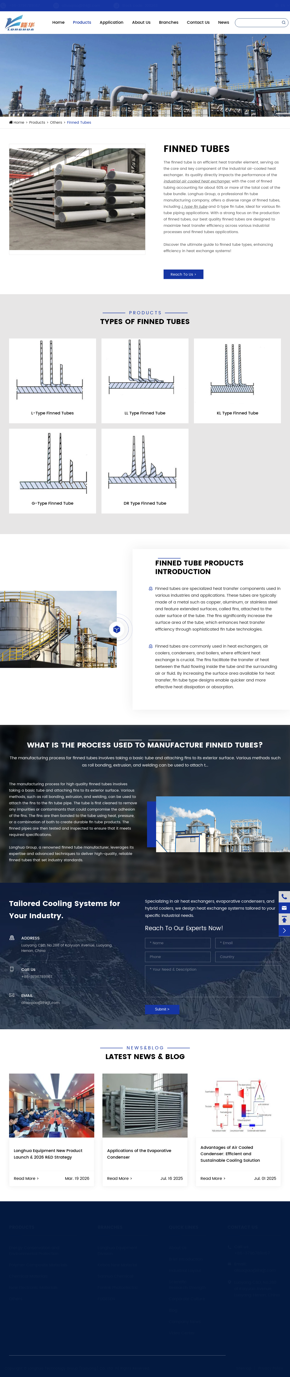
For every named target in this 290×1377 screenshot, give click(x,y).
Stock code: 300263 (144, 5)
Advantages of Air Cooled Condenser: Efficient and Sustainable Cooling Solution (230, 1154)
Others (56, 122)
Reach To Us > (183, 274)
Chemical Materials (28, 1276)
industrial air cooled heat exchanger (197, 181)
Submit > (162, 1009)
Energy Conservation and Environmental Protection (34, 1250)
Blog (173, 1310)
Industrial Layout (185, 1270)
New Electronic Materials (33, 1288)
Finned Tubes (79, 122)
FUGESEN (106, 1299)
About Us (141, 22)
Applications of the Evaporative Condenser (139, 1154)
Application (111, 22)
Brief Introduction (186, 1259)
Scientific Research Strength (187, 1285)
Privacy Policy (271, 1368)
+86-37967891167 (28, 5)
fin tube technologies (241, 629)
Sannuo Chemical (115, 1276)
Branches (169, 22)
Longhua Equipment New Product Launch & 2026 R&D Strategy (48, 1154)
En (278, 5)
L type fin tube (194, 207)
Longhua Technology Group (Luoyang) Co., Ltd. (71, 1368)
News (223, 22)
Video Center (182, 1333)
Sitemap (243, 1368)
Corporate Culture (187, 1299)
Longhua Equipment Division (117, 1250)
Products (82, 22)
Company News (185, 1322)
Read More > (26, 1178)
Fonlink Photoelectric (118, 1288)
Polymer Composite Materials (38, 1265)
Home (58, 22)
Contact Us (198, 22)
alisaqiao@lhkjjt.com (85, 5)
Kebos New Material (117, 1265)
